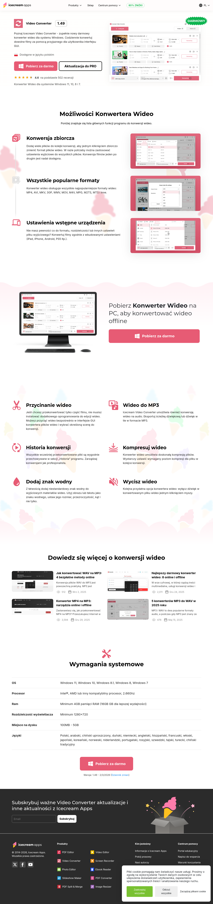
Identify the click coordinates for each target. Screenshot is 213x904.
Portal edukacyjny (188, 850)
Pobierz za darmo (36, 66)
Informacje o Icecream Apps (151, 850)
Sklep (90, 5)
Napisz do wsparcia (189, 856)
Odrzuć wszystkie (166, 891)
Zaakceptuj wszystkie (139, 891)
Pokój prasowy (143, 856)
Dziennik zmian (120, 775)
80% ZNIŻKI (135, 5)
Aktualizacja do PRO (80, 66)
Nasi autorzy (142, 862)
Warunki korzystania (189, 862)
